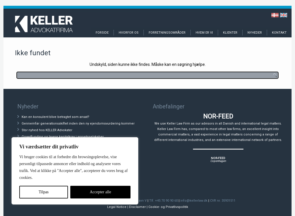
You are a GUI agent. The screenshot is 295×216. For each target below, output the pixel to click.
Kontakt (279, 33)
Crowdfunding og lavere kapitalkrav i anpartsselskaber (63, 137)
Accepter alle (100, 192)
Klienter (230, 33)
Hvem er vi (204, 33)
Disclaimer (137, 207)
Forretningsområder (167, 33)
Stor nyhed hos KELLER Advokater (47, 130)
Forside (102, 33)
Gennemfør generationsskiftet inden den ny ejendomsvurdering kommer (78, 123)
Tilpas (44, 192)
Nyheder (254, 33)
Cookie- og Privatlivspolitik (168, 207)
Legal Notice (116, 207)
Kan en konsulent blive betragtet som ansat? (55, 117)
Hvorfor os (129, 33)
